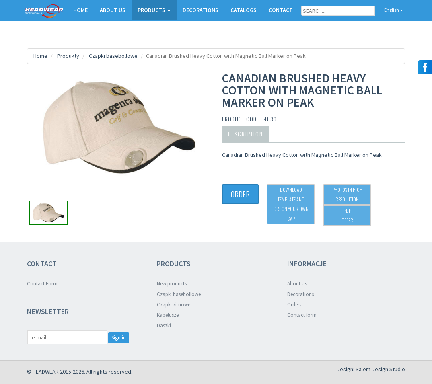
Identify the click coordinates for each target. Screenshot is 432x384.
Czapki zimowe (173, 304)
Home (40, 56)
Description (245, 133)
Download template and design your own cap (291, 204)
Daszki (164, 325)
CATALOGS (243, 10)
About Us (297, 283)
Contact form (302, 315)
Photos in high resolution (347, 194)
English (390, 10)
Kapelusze (168, 315)
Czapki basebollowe (113, 56)
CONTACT (281, 10)
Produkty (68, 56)
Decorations (300, 294)
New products (172, 283)
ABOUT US (112, 10)
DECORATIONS (200, 10)
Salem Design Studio (380, 369)
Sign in (118, 337)
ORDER (240, 194)
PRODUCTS (154, 10)
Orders (294, 304)
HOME (80, 10)
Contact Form (42, 283)
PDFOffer (347, 215)
